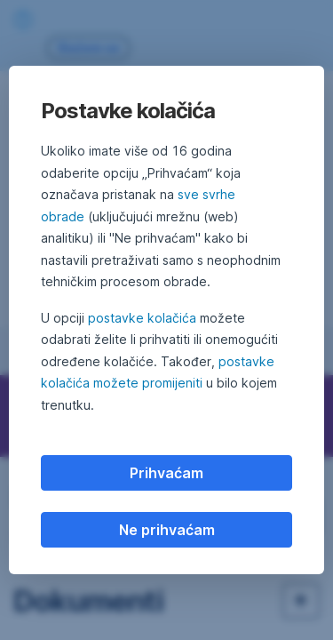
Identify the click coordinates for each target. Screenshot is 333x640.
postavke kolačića (142, 317)
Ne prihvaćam (167, 530)
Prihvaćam (166, 473)
